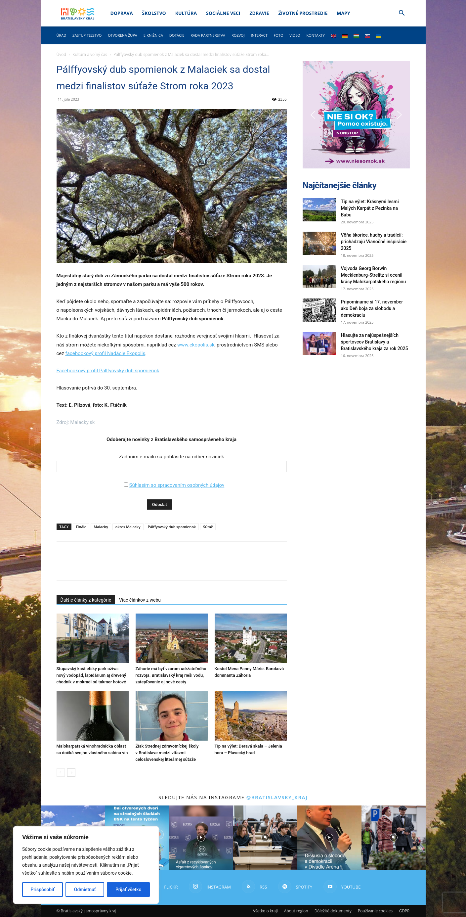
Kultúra (186, 13)
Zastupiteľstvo (87, 35)
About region (296, 911)
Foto (278, 35)
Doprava (121, 13)
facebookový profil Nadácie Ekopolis (105, 353)
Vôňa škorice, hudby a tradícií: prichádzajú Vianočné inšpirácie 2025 (374, 241)
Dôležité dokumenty (333, 911)
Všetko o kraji (265, 911)
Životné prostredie (302, 13)
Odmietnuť (85, 889)
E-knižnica (153, 35)
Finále (81, 526)
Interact (259, 35)
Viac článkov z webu (140, 600)
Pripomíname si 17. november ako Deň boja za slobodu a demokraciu (372, 308)
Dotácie (177, 35)
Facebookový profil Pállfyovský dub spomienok (108, 371)
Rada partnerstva (208, 35)
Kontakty (315, 35)
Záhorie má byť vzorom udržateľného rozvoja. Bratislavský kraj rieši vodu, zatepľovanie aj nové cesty (171, 675)
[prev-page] (61, 772)
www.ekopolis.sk (195, 345)
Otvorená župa (122, 35)
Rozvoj (238, 35)
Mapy (343, 13)
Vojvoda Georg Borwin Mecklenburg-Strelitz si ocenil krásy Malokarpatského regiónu (373, 275)
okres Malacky (128, 526)
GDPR (404, 911)
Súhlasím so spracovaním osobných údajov (176, 485)
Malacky (101, 526)
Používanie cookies (375, 911)
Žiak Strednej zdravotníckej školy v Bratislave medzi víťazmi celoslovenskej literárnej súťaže (167, 753)
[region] (86, 865)
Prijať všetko (128, 889)
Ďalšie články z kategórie (86, 600)
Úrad (61, 35)
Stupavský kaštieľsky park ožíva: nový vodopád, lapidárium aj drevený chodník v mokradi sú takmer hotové (91, 675)
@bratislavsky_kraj (277, 797)
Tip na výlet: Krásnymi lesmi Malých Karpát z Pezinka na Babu (370, 208)
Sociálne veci (223, 13)
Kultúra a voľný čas (89, 54)
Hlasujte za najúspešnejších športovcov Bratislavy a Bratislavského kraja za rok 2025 (374, 342)
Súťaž (208, 526)
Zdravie (259, 13)
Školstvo (154, 13)
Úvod (61, 54)
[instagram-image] (201, 837)
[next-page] (71, 772)
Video (294, 35)
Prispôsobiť (43, 889)
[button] (402, 14)
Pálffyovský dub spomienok (172, 526)
